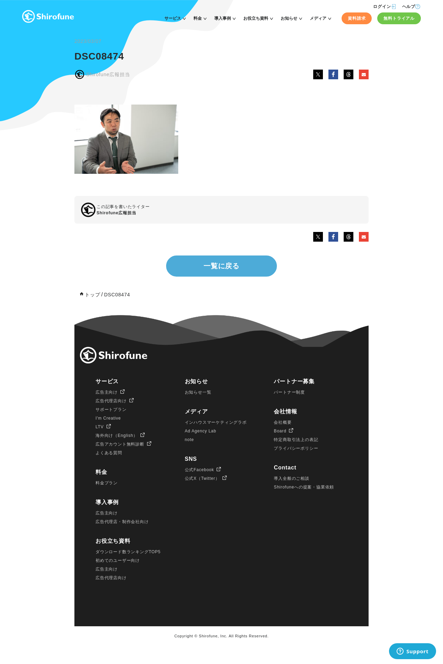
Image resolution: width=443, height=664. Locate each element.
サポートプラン (111, 409)
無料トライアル (399, 18)
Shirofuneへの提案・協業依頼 (304, 487)
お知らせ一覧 (198, 392)
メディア (318, 18)
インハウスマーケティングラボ (216, 422)
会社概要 (282, 422)
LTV (100, 426)
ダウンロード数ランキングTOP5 (128, 551)
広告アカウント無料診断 (120, 444)
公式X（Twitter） (202, 478)
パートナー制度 (289, 392)
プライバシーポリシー (296, 448)
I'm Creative (108, 418)
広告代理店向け (111, 400)
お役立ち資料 (255, 18)
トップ (92, 294)
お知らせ (289, 18)
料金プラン (107, 483)
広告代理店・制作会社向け (122, 521)
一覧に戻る (221, 266)
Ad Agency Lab (200, 431)
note (189, 439)
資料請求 (356, 18)
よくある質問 (109, 452)
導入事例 (222, 18)
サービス (172, 18)
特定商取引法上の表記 (296, 439)
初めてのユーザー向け (118, 560)
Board (280, 431)
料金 (197, 18)
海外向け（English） (117, 435)
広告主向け (107, 392)
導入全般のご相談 (291, 478)
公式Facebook (199, 469)
